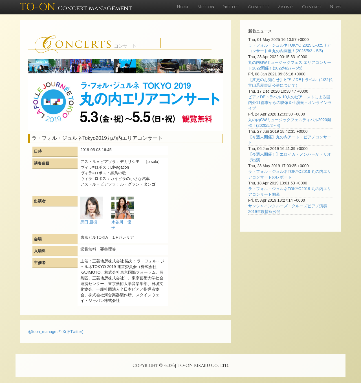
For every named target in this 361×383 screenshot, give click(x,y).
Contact (312, 7)
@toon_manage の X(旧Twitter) (55, 331)
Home (183, 7)
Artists (286, 7)
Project (231, 7)
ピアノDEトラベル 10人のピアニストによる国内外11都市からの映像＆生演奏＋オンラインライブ (290, 102)
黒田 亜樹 (88, 222)
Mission (205, 7)
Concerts (258, 7)
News (335, 7)
